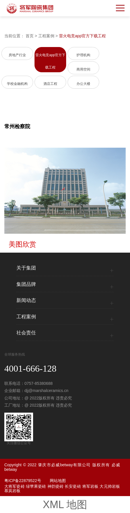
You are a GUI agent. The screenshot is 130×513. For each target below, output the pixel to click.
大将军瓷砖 (14, 486)
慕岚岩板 (12, 490)
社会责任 (26, 333)
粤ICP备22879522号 (22, 480)
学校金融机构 (17, 84)
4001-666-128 (30, 368)
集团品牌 (26, 284)
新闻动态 (26, 300)
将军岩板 (90, 486)
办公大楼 (83, 84)
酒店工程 (50, 84)
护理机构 (83, 55)
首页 (30, 36)
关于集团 (26, 268)
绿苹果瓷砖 (36, 486)
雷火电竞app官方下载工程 (82, 36)
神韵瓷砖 (55, 486)
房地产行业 (17, 55)
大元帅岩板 (110, 486)
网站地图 (58, 480)
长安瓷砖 (73, 486)
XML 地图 (65, 504)
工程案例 (46, 36)
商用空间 (83, 69)
